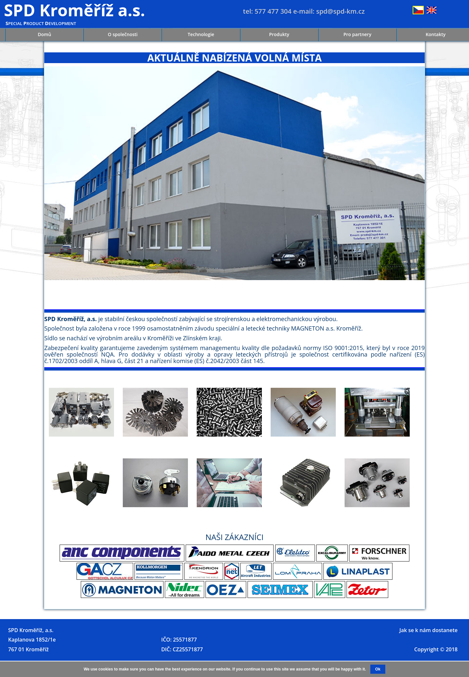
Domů (44, 34)
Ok (377, 669)
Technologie (201, 34)
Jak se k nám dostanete (428, 630)
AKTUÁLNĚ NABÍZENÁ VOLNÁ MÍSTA (234, 57)
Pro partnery (357, 34)
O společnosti (122, 34)
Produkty (279, 34)
